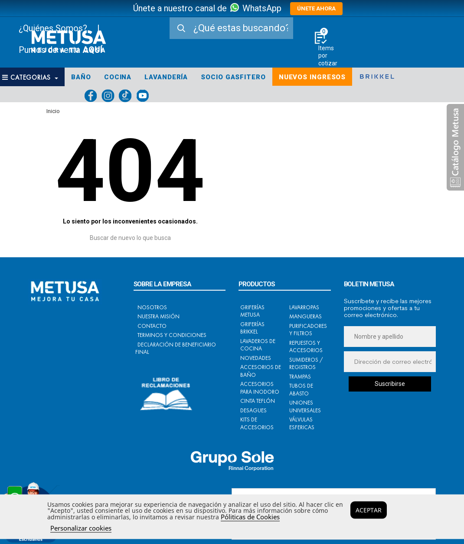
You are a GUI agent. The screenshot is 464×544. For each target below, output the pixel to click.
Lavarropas (304, 307)
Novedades (255, 358)
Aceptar (369, 510)
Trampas (300, 376)
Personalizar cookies (80, 528)
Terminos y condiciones (171, 335)
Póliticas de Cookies (250, 516)
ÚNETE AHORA (316, 8)
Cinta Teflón (257, 401)
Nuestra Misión (158, 316)
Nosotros (152, 307)
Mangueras (305, 316)
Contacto (152, 326)
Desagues (253, 410)
